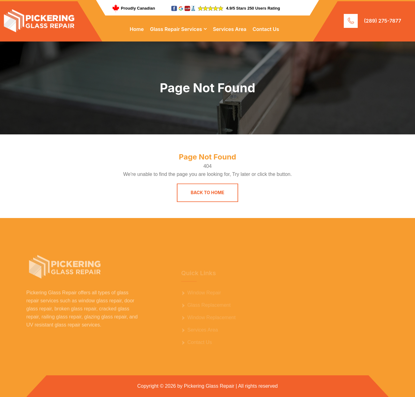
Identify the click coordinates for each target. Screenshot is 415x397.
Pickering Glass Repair (209, 386)
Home (137, 29)
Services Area (229, 29)
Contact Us (266, 29)
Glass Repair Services (176, 29)
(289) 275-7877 (382, 21)
